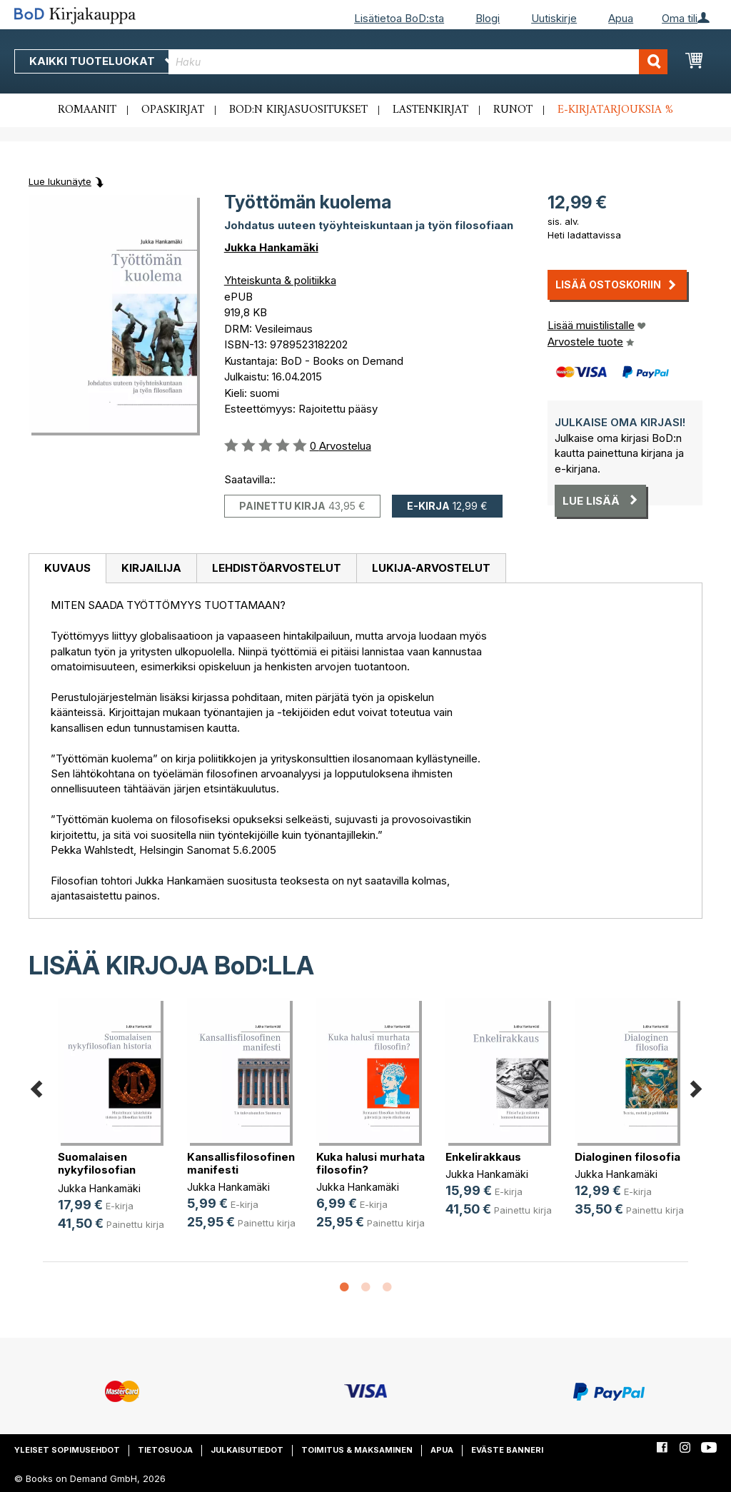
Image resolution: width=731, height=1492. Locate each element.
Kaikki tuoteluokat (102, 61)
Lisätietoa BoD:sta (399, 18)
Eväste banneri (507, 1450)
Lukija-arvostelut (431, 568)
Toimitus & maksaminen (357, 1450)
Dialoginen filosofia (627, 1157)
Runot (513, 110)
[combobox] (417, 61)
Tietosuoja (165, 1450)
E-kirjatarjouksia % (615, 110)
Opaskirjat (172, 110)
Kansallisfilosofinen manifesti (241, 1163)
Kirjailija (151, 568)
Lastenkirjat (430, 110)
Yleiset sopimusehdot (67, 1450)
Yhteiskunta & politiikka (280, 280)
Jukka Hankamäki (271, 247)
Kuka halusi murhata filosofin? (370, 1163)
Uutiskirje (554, 18)
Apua (620, 18)
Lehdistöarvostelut (276, 568)
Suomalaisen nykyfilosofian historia (97, 1169)
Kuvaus (67, 568)
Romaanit (87, 110)
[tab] (67, 569)
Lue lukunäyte (60, 181)
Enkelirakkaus (483, 1157)
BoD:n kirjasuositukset (298, 110)
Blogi (487, 18)
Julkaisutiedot (247, 1450)
